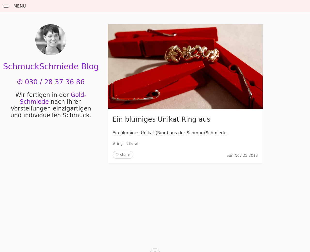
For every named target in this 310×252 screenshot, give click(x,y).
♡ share (123, 155)
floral (133, 144)
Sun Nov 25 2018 (242, 155)
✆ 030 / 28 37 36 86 (51, 82)
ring (119, 144)
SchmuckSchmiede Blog (51, 66)
